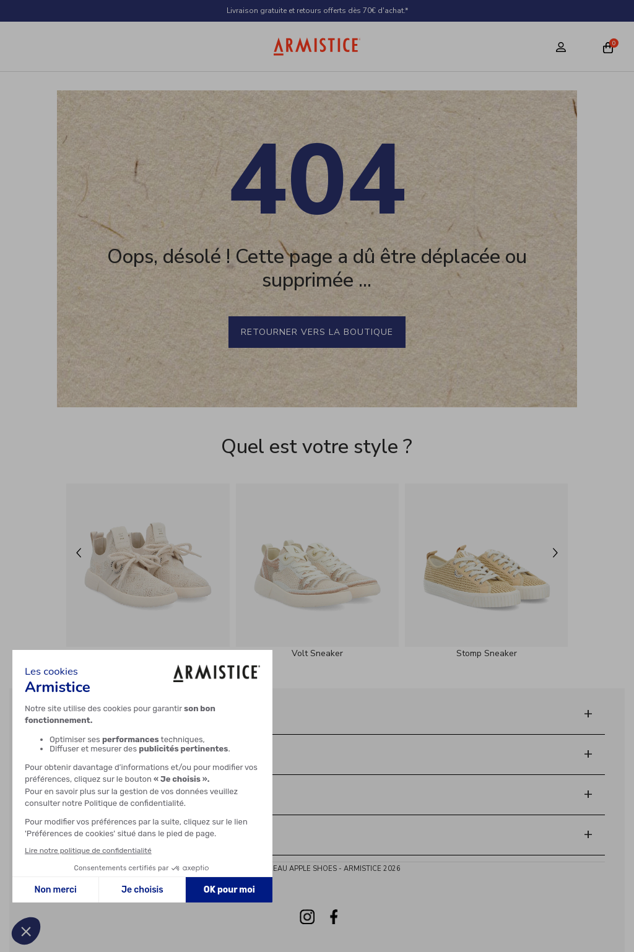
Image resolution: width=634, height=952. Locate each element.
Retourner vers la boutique (317, 332)
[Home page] (317, 46)
